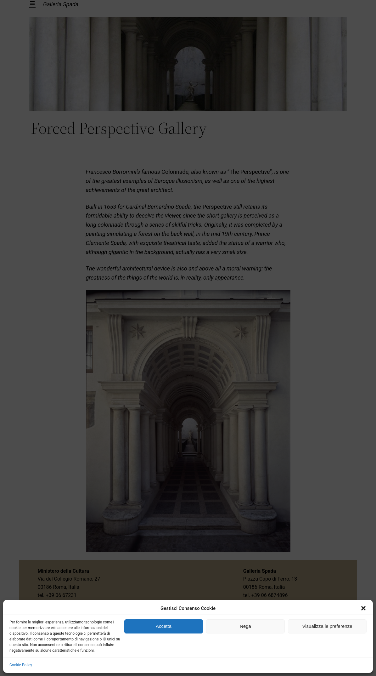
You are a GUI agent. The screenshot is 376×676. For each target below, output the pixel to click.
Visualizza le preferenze (327, 626)
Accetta (163, 626)
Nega (245, 626)
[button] (363, 608)
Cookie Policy (20, 665)
